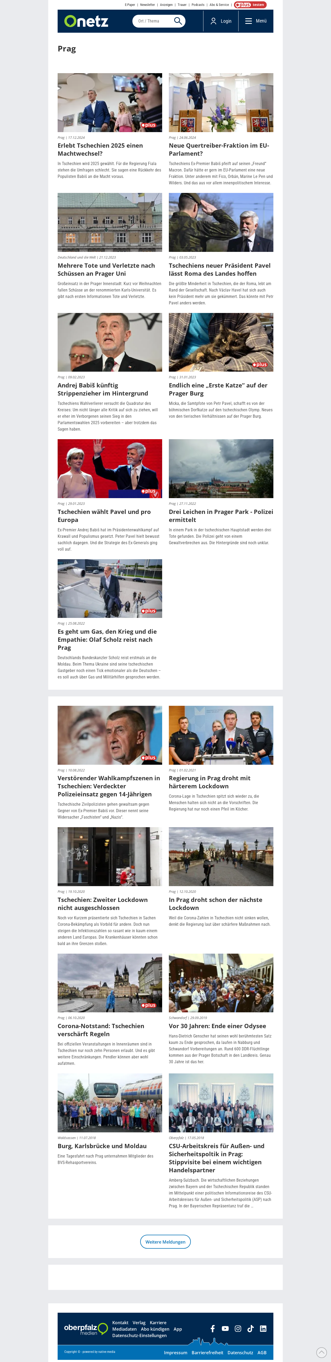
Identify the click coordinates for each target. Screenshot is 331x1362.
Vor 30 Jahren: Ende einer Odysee (217, 1028)
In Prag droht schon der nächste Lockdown (215, 906)
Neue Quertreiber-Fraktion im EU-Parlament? (219, 152)
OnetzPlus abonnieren (249, 5)
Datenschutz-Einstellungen (139, 1338)
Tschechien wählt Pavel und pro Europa (104, 518)
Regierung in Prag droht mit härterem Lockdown (210, 784)
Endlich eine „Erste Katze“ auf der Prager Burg (218, 391)
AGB (262, 1355)
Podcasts (198, 5)
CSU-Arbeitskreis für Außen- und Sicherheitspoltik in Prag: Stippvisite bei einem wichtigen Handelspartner (217, 1160)
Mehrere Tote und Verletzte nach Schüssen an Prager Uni (106, 271)
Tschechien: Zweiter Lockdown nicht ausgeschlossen (103, 906)
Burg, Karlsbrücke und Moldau (102, 1148)
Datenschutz (240, 1355)
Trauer (182, 5)
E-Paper (130, 5)
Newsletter (147, 5)
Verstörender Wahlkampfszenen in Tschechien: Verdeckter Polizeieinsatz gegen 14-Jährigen (109, 788)
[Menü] (247, 22)
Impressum (175, 1355)
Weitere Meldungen (165, 1244)
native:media (106, 1354)
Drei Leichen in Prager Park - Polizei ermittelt (221, 518)
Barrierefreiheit (207, 1355)
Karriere (158, 1325)
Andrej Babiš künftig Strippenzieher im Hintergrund (103, 391)
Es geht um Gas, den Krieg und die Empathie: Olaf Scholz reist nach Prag (107, 642)
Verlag (139, 1325)
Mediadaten (124, 1331)
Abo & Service (219, 5)
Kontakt (120, 1325)
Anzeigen (166, 5)
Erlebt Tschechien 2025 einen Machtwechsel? (100, 152)
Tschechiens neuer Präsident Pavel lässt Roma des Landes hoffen (220, 271)
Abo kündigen (155, 1331)
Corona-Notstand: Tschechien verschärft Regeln (101, 1032)
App (178, 1331)
